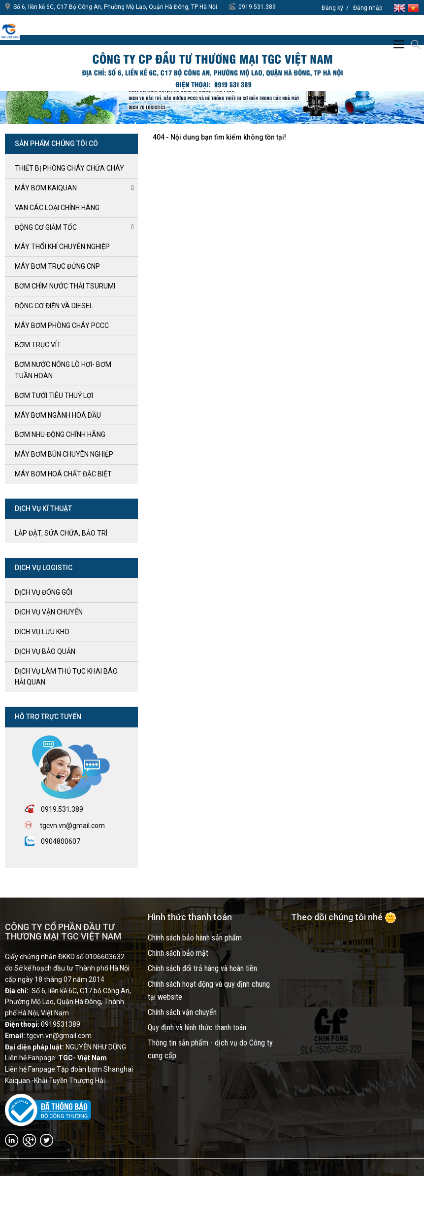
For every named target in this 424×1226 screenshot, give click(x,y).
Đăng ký (332, 7)
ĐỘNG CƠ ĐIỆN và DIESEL (54, 306)
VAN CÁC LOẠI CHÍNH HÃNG (57, 208)
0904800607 (60, 841)
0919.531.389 (257, 6)
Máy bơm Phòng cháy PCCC (62, 325)
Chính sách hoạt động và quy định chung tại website (209, 990)
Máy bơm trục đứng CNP (57, 266)
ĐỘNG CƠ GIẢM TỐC (46, 227)
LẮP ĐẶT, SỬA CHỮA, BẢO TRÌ (61, 533)
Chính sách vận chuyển (182, 1012)
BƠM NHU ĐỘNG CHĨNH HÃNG (60, 434)
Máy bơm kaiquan (46, 188)
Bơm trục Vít (38, 345)
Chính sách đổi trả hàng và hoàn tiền (202, 968)
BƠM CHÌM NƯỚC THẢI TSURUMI (65, 286)
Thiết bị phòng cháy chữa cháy (69, 168)
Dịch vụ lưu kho (42, 632)
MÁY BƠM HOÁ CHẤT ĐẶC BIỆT (63, 474)
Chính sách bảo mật (178, 953)
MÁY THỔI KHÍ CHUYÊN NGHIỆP (62, 247)
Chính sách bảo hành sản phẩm (195, 937)
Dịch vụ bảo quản (45, 651)
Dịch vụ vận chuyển (49, 612)
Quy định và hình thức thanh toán (197, 1027)
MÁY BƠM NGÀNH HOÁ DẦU (58, 415)
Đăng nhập (367, 7)
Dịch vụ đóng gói (43, 592)
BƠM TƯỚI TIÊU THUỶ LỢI (54, 395)
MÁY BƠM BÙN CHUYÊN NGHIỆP (64, 454)
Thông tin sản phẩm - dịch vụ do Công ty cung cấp (210, 1049)
